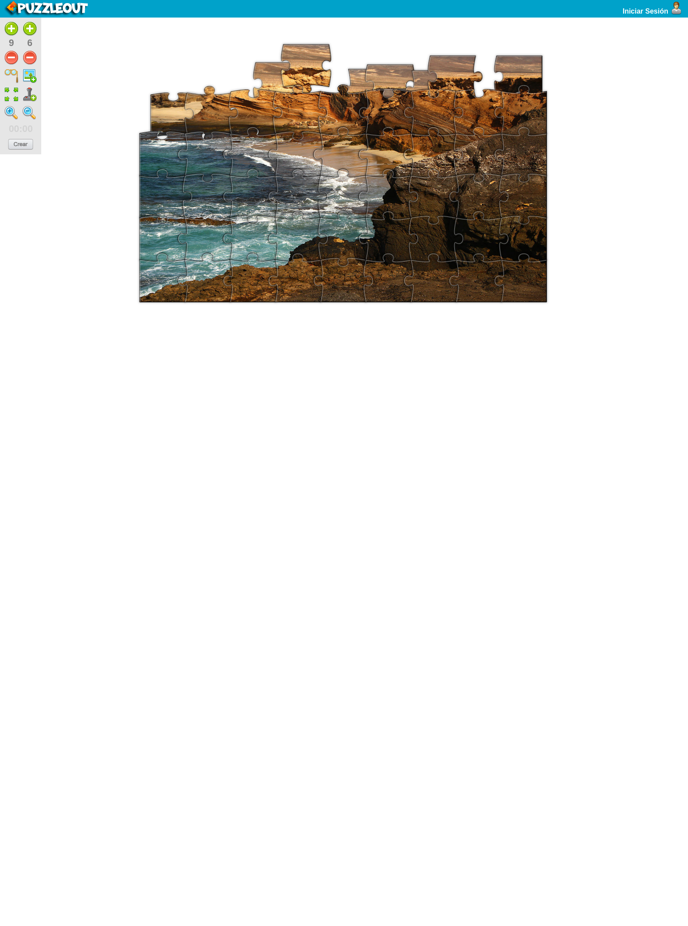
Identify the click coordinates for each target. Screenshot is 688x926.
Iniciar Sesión (653, 11)
